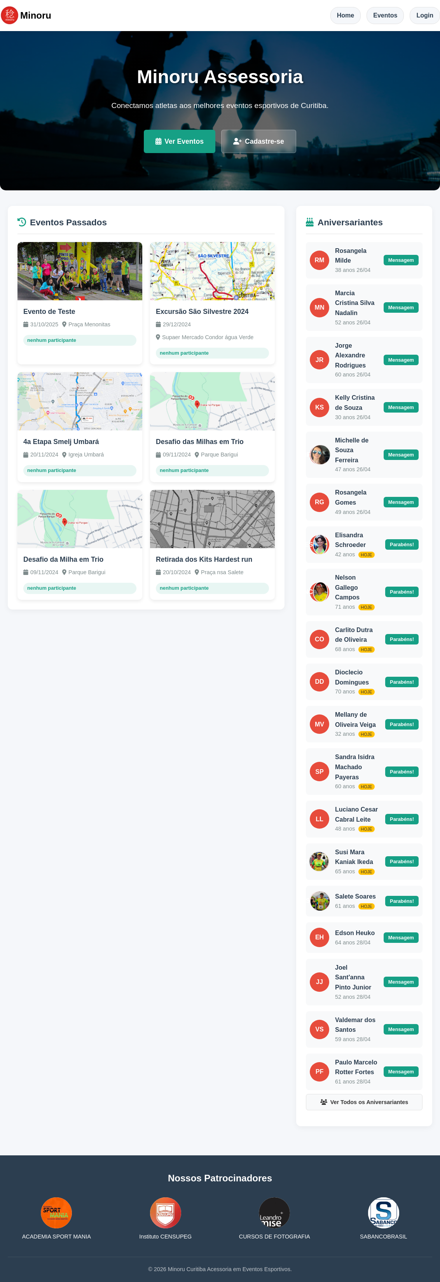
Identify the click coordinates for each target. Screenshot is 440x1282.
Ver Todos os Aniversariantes (364, 1102)
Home (345, 15)
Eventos (385, 15)
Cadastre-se (258, 141)
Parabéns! (402, 544)
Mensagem (401, 260)
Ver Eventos (179, 141)
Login (424, 15)
